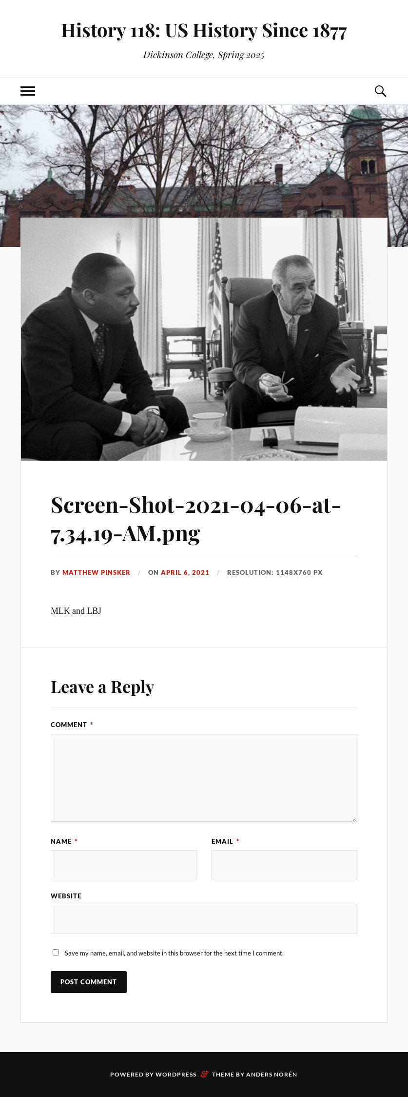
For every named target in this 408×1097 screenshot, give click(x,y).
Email (225, 841)
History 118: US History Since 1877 (204, 29)
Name (64, 841)
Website (66, 896)
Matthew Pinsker (96, 572)
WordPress (175, 1074)
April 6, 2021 (185, 572)
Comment (72, 725)
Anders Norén (271, 1074)
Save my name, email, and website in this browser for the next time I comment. (174, 953)
